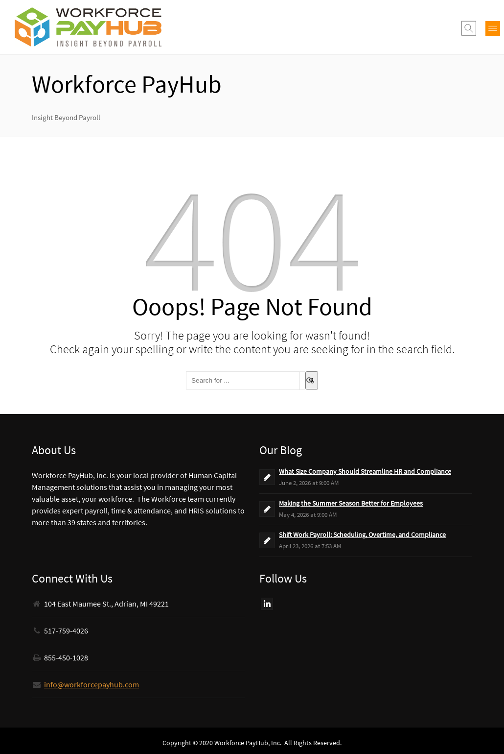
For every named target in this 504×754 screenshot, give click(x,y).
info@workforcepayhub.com (91, 684)
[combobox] (245, 380)
